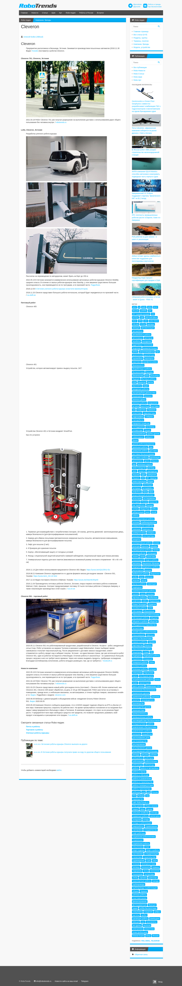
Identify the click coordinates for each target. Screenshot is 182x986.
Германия (152, 410)
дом (151, 447)
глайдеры (149, 417)
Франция (152, 905)
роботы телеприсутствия (143, 785)
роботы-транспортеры (142, 789)
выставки (155, 406)
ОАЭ (150, 608)
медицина (137, 567)
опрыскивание (138, 635)
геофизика (141, 410)
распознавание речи (141, 738)
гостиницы (150, 427)
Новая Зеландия (139, 604)
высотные (145, 406)
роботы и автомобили (149, 768)
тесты (145, 871)
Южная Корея (138, 936)
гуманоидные (138, 437)
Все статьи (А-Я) (140, 35)
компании (137, 529)
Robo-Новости (139, 71)
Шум (53, 13)
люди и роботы (151, 560)
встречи (136, 406)
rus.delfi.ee (31, 295)
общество (154, 621)
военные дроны (139, 399)
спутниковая (138, 854)
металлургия (138, 570)
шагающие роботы (140, 919)
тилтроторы (149, 874)
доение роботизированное (143, 444)
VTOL (143, 324)
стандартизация (151, 854)
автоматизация (148, 328)
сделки (149, 809)
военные (148, 396)
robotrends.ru (61, 122)
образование (149, 611)
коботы (136, 516)
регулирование (139, 744)
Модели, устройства (142, 47)
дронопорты (138, 461)
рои (143, 792)
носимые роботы (139, 608)
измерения (151, 475)
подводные (137, 656)
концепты (137, 539)
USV (146, 321)
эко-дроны (137, 925)
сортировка (137, 830)
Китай (154, 512)
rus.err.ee (71, 589)
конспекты (137, 536)
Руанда (141, 796)
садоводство (138, 799)
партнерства (138, 645)
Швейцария (154, 919)
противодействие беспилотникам (146, 720)
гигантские (137, 413)
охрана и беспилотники (142, 639)
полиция (152, 669)
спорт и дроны (138, 850)
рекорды (136, 755)
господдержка (138, 427)
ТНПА (135, 878)
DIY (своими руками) (141, 314)
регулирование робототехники (145, 751)
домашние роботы (140, 451)
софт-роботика (139, 833)
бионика (149, 372)
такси (155, 861)
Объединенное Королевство (144, 625)
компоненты (148, 529)
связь (142, 809)
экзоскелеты (151, 922)
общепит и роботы (140, 621)
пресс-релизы (138, 686)
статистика (137, 857)
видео (145, 386)
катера (135, 509)
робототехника (151, 761)
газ (134, 410)
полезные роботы (140, 669)
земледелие (152, 471)
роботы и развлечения (142, 779)
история (136, 502)
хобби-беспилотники (148, 908)
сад (147, 796)
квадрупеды (145, 509)
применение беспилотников (144, 690)
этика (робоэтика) (140, 932)
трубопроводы (138, 884)
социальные (138, 840)
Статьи (45, 13)
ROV (134, 321)
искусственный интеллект (143, 495)
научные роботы (139, 598)
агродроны (146, 341)
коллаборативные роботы (143, 519)
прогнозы (155, 697)
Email (147, 941)
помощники (137, 673)
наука (142, 594)
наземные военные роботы (144, 591)
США (148, 861)
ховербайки (137, 912)
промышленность (140, 714)
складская (137, 820)
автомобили (138, 331)
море (142, 577)
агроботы (136, 341)
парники (151, 642)
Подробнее (95, 285)
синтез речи (155, 816)
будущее (136, 379)
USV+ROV (154, 321)
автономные (138, 338)
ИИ (143, 478)
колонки (136, 522)
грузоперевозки (139, 434)
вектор (150, 382)
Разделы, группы (140, 38)
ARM (150, 307)
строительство (149, 857)
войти (59, 770)
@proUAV (136, 7)
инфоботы (137, 492)
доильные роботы (140, 447)
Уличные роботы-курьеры (37, 733)
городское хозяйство (141, 423)
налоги (135, 594)
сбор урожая (138, 806)
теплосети (146, 867)
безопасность (138, 365)
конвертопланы (139, 533)
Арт (60, 13)
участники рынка (139, 898)
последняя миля (146, 676)
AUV (155, 307)
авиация (136, 328)
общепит (154, 618)
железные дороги (145, 464)
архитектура (149, 355)
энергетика (149, 929)
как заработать (139, 505)
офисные (150, 635)
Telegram (155, 941)
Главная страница (141, 31)
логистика (151, 557)
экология (147, 925)
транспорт (153, 878)
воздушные (152, 403)
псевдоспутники (139, 724)
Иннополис (137, 485)
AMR (144, 307)
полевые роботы (139, 666)
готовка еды (138, 430)
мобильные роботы (141, 574)
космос (157, 543)
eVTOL (135, 317)
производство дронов (141, 707)
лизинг (135, 557)
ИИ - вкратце (151, 478)
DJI (153, 314)
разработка (147, 734)
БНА (147, 376)
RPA (140, 321)
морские (136, 580)
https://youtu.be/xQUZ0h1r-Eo (98, 570)
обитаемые (137, 611)
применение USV (153, 686)
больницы (155, 376)
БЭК (134, 382)
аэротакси (137, 362)
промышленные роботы (142, 717)
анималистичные (150, 348)
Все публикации (140, 67)
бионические (138, 376)
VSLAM (136, 324)
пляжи (145, 652)
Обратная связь (141, 954)
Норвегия (152, 604)
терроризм (137, 871)
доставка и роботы (140, 458)
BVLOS (136, 311)
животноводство (139, 468)
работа (150, 724)
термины (155, 867)
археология (137, 355)
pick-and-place (151, 317)
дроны (147, 461)
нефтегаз (136, 601)
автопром (149, 338)
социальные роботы (141, 843)
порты (135, 676)
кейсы (154, 509)
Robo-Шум (138, 77)
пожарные (148, 659)
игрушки (136, 475)
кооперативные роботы (142, 543)
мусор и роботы (139, 584)
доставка (153, 451)
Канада (150, 505)
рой (148, 792)
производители (147, 700)
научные (150, 594)
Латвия (156, 550)
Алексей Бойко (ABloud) (33, 37)
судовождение (138, 861)
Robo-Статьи (139, 74)
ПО (151, 652)
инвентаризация (139, 481)
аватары (150, 324)
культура (136, 546)
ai (139, 307)
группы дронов (153, 434)
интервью (137, 488)
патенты (148, 645)
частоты (136, 915)
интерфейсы (148, 488)
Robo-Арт (137, 80)
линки (142, 557)
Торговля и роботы (34, 730)
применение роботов (141, 697)
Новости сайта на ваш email (66, 981)
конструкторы (148, 536)
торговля (143, 878)
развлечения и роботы (142, 731)
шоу (142, 922)
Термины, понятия (141, 41)
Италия (144, 502)
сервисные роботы (140, 816)
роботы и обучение (140, 775)
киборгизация (138, 512)
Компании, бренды (43, 20)
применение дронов (141, 693)
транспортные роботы (142, 881)
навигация (152, 584)
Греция (147, 430)
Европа (155, 461)
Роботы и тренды (154, 4)
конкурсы (151, 533)
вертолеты (137, 386)
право (135, 683)
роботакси (149, 758)
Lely (142, 317)
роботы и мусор (139, 772)
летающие (152, 553)
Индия (150, 481)
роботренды (149, 765)
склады (146, 820)
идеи (143, 475)
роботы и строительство (143, 782)
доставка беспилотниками (143, 454)
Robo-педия (70, 13)
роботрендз (137, 765)
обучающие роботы (141, 618)
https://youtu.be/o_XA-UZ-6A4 (45, 576)
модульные (155, 574)
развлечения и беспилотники (144, 727)
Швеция (136, 922)
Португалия (148, 673)
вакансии (142, 382)
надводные (137, 587)
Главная (24, 13)
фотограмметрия (140, 905)
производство (138, 703)
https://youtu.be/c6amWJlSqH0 (86, 580)
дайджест (150, 437)
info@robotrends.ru (43, 981)
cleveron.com (60, 695)
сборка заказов (151, 806)
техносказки (138, 874)
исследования (149, 498)
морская (149, 577)
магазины (137, 563)
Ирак (145, 492)
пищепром (137, 652)
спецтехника (138, 847)
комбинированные (148, 522)
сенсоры (154, 813)
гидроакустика (149, 413)
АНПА (135, 352)
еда (134, 464)
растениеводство (140, 741)
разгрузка (137, 734)
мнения (148, 570)
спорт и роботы (152, 850)
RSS (143, 941)
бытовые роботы (149, 379)
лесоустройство (139, 553)
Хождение (148, 912)
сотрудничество (150, 830)
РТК (134, 796)
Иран (151, 492)
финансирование (140, 901)
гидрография (138, 417)
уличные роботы (139, 895)
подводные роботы (151, 656)
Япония (155, 936)
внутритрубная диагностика (144, 393)
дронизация (155, 458)
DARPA (143, 311)
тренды (156, 881)
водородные (138, 396)
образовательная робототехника (146, 615)
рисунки (145, 755)
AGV (134, 307)
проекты (136, 700)
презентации (145, 683)
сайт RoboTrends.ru (141, 802)
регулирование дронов (142, 748)
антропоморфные (147, 352)
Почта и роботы (33, 727)
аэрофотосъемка (150, 362)
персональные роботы (142, 649)
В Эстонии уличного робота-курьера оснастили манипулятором (61, 289)
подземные (137, 659)
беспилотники (138, 372)
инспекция (148, 485)
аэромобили (138, 358)
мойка (135, 577)
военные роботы (139, 403)
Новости (34, 13)
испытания (137, 498)
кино (147, 512)
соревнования (151, 826)
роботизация (138, 761)
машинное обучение (150, 563)
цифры (157, 912)
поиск (152, 662)
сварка (135, 809)
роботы (136, 768)
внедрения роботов (141, 389)
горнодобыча (138, 420)
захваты (142, 471)
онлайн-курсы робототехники (145, 632)
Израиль (136, 478)
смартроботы (138, 826)
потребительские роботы (143, 679)
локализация (138, 560)
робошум (136, 792)
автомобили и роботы (142, 335)
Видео (33, 695)
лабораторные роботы (142, 550)
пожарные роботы (140, 662)
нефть (144, 601)
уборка (135, 891)
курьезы (145, 546)
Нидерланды (154, 601)
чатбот (144, 915)
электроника (138, 929)
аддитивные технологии (142, 345)
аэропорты (149, 358)
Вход (160, 982)
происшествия (138, 710)
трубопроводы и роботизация (145, 888)
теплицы (136, 867)
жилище (151, 468)
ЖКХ (134, 471)
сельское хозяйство (141, 813)
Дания (135, 440)
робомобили (138, 758)
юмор (148, 936)
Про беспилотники (155, 7)
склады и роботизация (142, 823)
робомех (153, 755)
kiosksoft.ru (107, 661)
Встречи (100, 13)
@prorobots (137, 4)
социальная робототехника (144, 837)
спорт (147, 847)
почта (157, 679)
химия (135, 908)
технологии (154, 871)
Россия (155, 792)
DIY (150, 311)
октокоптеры (138, 628)
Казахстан (153, 502)
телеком (136, 864)
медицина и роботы (151, 567)
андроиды (137, 348)
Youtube (35, 51)
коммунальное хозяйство (143, 526)
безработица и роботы (142, 369)
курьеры (153, 546)
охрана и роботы (139, 642)
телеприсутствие (148, 864)
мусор (143, 580)
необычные (152, 598)
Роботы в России (86, 13)
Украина (143, 891)
